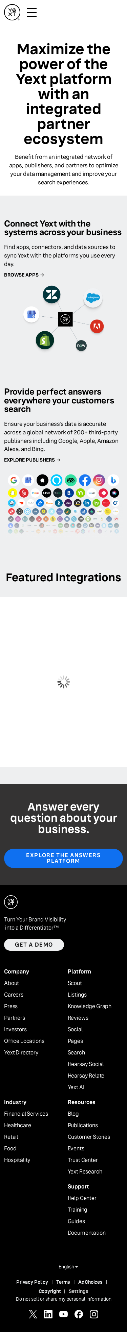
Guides (76, 1221)
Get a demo (34, 944)
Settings (78, 1291)
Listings (77, 995)
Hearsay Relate (86, 1075)
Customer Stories (89, 1137)
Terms (63, 1282)
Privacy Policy (32, 1282)
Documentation (87, 1233)
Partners (14, 1018)
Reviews (78, 1018)
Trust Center (83, 1160)
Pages (75, 1041)
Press (11, 1006)
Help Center (82, 1198)
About (11, 983)
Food (10, 1148)
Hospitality (17, 1160)
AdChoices (90, 1282)
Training (78, 1209)
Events (76, 1148)
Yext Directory (21, 1052)
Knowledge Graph (90, 1006)
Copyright (50, 1291)
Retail (11, 1137)
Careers (13, 995)
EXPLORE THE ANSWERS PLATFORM (63, 858)
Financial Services (26, 1114)
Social (75, 1029)
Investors (15, 1029)
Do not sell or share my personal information (63, 1299)
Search (76, 1052)
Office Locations (24, 1041)
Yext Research (85, 1171)
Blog (73, 1114)
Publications (83, 1125)
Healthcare (17, 1125)
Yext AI (76, 1087)
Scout (75, 983)
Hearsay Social (86, 1064)
